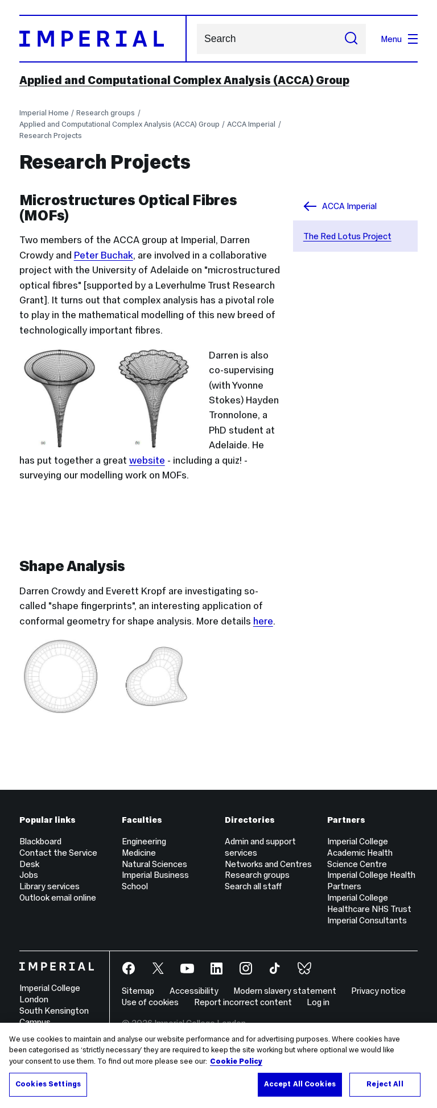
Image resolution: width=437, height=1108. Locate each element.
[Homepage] (103, 39)
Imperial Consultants (367, 920)
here (263, 621)
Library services (49, 886)
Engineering (144, 841)
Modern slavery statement (284, 990)
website (147, 460)
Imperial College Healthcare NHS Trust (369, 903)
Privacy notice (378, 990)
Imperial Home (44, 113)
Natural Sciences (154, 864)
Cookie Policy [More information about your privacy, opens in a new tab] (236, 1061)
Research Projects (50, 135)
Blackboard (40, 841)
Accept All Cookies (300, 1084)
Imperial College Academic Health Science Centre (360, 852)
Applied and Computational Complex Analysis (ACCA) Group (184, 80)
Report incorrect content (243, 1002)
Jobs (28, 874)
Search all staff (253, 886)
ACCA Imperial (251, 124)
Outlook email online (57, 897)
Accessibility (194, 990)
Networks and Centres (268, 864)
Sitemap (138, 990)
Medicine (139, 852)
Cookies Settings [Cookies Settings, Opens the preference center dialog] (48, 1084)
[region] (218, 1065)
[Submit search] (351, 39)
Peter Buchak (103, 255)
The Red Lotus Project (347, 236)
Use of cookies (150, 1002)
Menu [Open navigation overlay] (399, 39)
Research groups (105, 113)
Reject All (384, 1084)
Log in (318, 1002)
